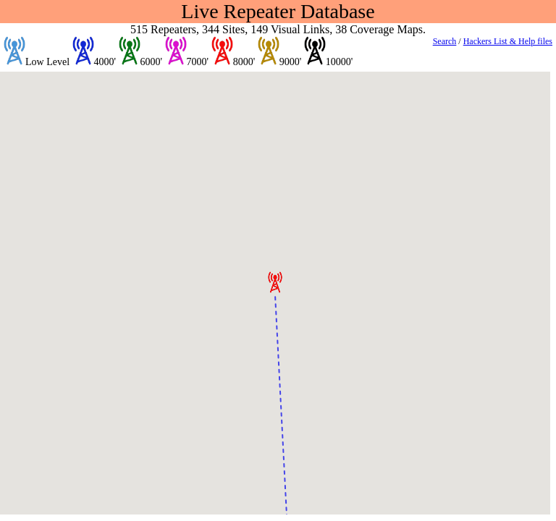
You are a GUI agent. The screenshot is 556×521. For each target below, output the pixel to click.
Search (445, 41)
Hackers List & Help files (507, 41)
